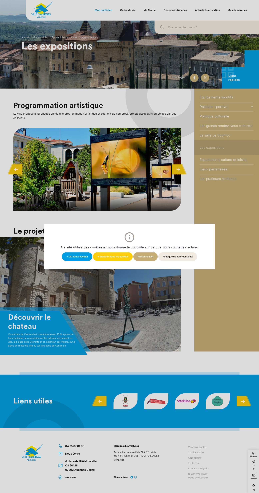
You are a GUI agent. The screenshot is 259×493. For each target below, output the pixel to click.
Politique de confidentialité (177, 256)
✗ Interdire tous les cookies (112, 256)
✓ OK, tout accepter (77, 256)
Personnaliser (146, 256)
